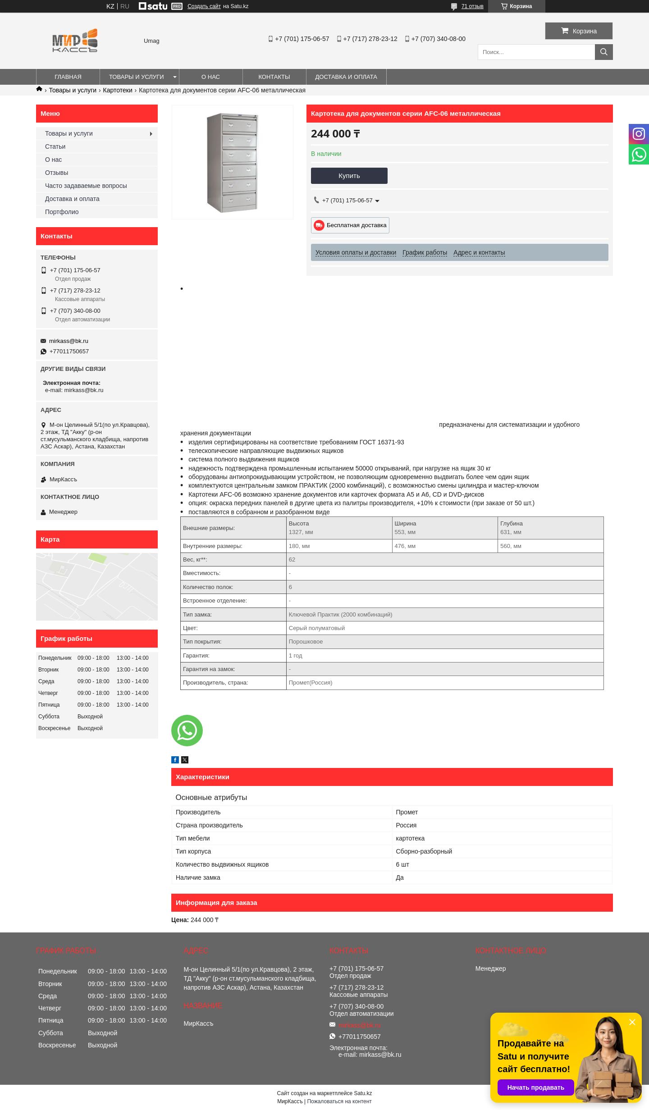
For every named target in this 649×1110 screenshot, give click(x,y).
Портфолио (62, 211)
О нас (210, 76)
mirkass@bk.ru (68, 341)
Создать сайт (204, 6)
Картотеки (118, 90)
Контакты (274, 76)
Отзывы (56, 172)
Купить (349, 175)
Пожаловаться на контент (339, 1101)
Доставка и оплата (346, 76)
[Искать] (604, 52)
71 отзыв (473, 6)
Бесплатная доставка (357, 225)
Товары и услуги (136, 76)
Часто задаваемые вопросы (86, 185)
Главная (68, 76)
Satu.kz (363, 1093)
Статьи (55, 146)
